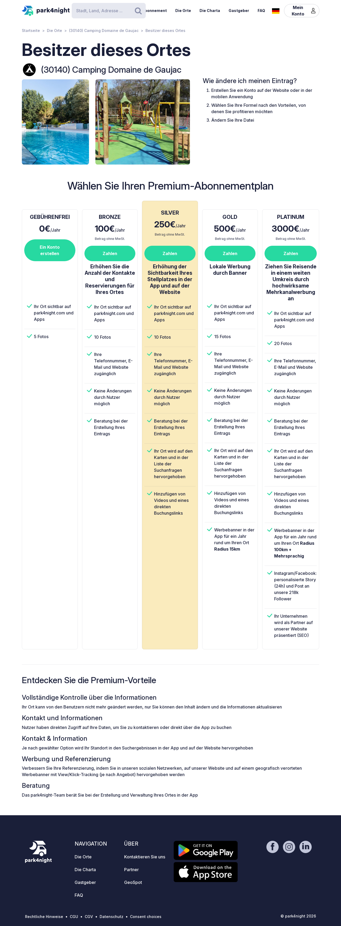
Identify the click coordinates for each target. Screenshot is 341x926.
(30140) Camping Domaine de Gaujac (104, 30)
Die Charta (210, 10)
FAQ (261, 10)
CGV (89, 916)
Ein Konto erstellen (50, 250)
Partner (131, 869)
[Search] (109, 10)
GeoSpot (133, 882)
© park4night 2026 (298, 916)
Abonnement (154, 10)
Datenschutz (111, 916)
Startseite (31, 30)
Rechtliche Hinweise (44, 916)
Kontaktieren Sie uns (144, 856)
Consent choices (145, 916)
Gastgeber (239, 10)
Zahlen (110, 253)
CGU (74, 916)
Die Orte (183, 10)
